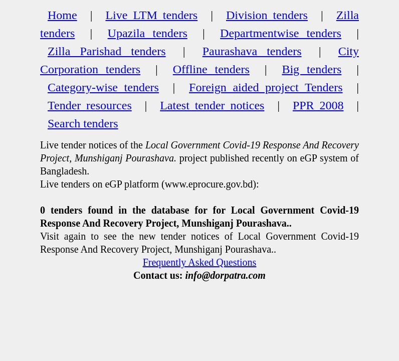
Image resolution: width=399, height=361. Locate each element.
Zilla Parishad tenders (107, 51)
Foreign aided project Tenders (265, 87)
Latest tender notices (212, 105)
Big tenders (311, 69)
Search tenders (83, 123)
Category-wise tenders (103, 87)
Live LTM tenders (151, 15)
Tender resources (90, 105)
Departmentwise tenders (280, 33)
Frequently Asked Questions (200, 262)
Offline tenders (211, 69)
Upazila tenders (147, 33)
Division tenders (267, 15)
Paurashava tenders (252, 51)
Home (62, 15)
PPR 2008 (318, 105)
